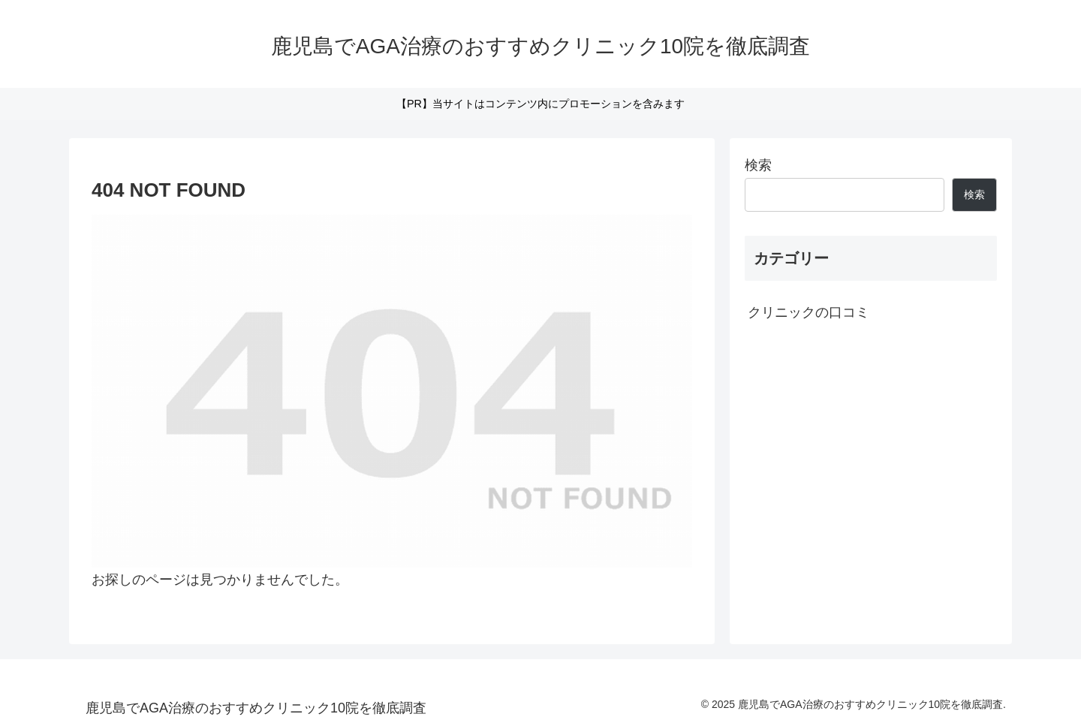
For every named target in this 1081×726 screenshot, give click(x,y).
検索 (758, 165)
